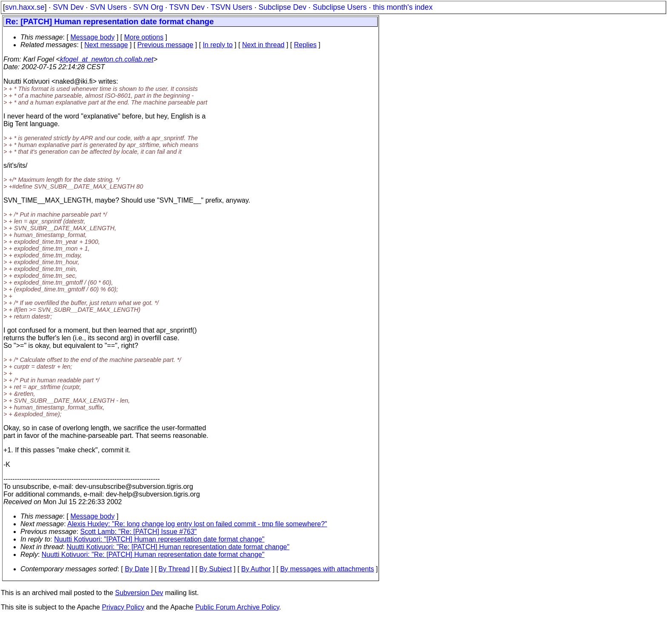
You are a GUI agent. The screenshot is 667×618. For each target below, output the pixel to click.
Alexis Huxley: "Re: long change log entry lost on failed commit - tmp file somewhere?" (197, 524)
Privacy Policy (123, 607)
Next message (106, 44)
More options (144, 37)
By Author (256, 569)
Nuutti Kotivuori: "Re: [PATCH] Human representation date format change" (178, 546)
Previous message (165, 44)
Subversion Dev (139, 592)
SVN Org (148, 7)
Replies (305, 44)
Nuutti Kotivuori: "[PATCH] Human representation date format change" (159, 539)
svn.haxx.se (25, 7)
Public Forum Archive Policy (237, 607)
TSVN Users (231, 7)
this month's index (403, 7)
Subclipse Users (340, 7)
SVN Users (108, 7)
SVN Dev (68, 7)
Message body (92, 37)
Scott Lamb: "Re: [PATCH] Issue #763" (138, 531)
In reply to (218, 44)
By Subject (215, 569)
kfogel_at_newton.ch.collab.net (107, 59)
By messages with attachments (327, 569)
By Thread (174, 569)
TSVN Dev (187, 7)
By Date (137, 569)
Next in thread (263, 44)
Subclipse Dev (282, 7)
